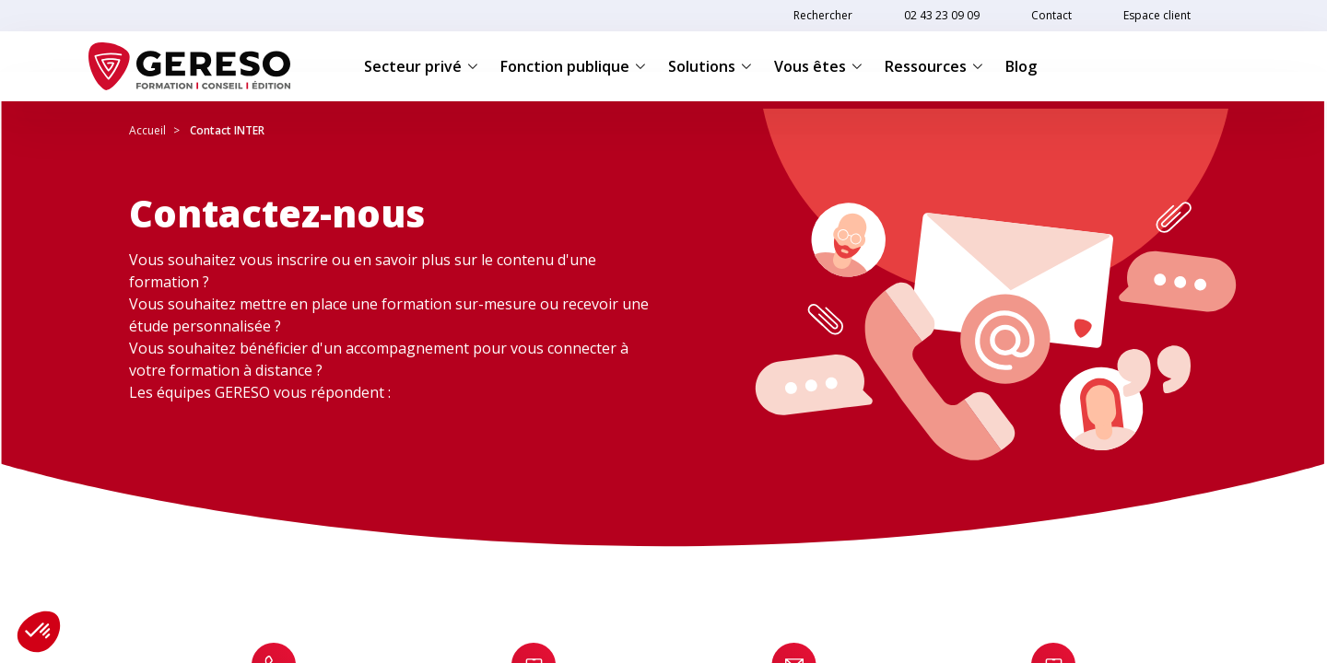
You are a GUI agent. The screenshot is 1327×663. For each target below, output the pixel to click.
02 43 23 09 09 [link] (942, 15)
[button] (39, 632)
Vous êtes (818, 66)
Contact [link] (1051, 15)
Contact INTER (227, 130)
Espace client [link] (1157, 15)
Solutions (710, 66)
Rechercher (822, 15)
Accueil (147, 130)
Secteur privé (421, 66)
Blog (1021, 66)
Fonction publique (573, 66)
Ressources (934, 66)
